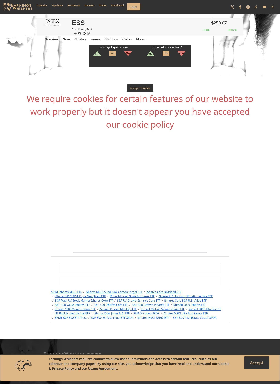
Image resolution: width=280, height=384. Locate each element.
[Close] (256, 362)
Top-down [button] (57, 5)
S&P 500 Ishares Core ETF (111, 305)
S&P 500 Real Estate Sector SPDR (194, 318)
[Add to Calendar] (79, 33)
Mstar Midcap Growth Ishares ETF (132, 296)
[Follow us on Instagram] (248, 7)
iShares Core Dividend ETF (163, 292)
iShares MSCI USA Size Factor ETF (185, 313)
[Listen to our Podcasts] (273, 7)
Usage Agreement (102, 368)
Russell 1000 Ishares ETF (189, 305)
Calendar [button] (42, 5)
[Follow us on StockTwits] (256, 7)
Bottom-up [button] (74, 5)
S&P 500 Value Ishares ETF (72, 305)
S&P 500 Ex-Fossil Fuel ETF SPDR (112, 318)
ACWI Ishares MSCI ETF (66, 292)
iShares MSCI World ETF (153, 318)
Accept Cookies (140, 88)
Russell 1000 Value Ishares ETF (75, 309)
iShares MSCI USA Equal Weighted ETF (80, 296)
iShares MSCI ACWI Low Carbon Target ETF (114, 292)
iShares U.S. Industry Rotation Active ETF (185, 296)
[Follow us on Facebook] (240, 7)
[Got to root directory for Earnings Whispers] (17, 6)
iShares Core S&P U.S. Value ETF (185, 300)
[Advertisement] (140, 172)
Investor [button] (90, 5)
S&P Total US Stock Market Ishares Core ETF (84, 300)
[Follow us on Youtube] (264, 7)
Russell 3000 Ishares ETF (205, 309)
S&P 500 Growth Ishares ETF (150, 305)
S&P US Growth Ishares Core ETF (138, 300)
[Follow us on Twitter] (232, 7)
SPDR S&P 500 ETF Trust (71, 318)
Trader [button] (103, 5)
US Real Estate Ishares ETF (72, 313)
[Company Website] (83, 33)
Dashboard (117, 5)
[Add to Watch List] (74, 33)
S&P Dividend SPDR (146, 313)
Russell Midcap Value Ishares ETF (162, 309)
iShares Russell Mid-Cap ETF (118, 309)
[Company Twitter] (88, 33)
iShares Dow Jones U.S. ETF (111, 313)
